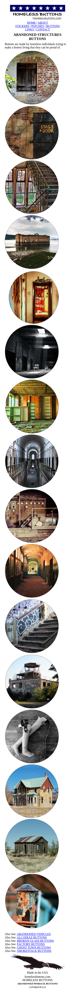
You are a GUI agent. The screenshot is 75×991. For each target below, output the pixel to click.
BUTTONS (53, 26)
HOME (31, 22)
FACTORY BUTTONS (31, 944)
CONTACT (43, 29)
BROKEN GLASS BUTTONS (35, 940)
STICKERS (22, 26)
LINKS (29, 29)
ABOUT (43, 22)
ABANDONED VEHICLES (34, 934)
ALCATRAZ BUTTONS (32, 937)
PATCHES (37, 26)
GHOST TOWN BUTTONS (34, 947)
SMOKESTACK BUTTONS (34, 950)
